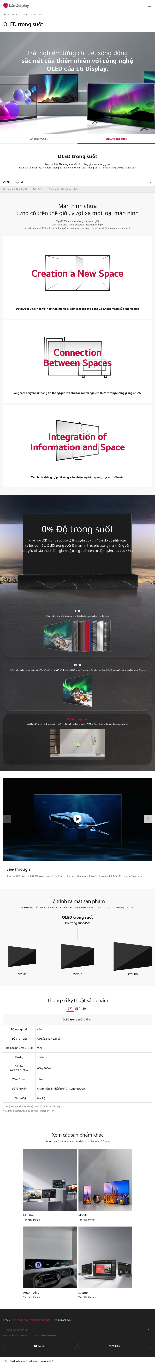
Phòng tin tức (114, 1346)
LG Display (17, 5)
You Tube (39, 1346)
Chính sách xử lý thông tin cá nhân (31, 1319)
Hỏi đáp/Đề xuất (62, 1319)
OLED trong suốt (116, 139)
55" (77, 1008)
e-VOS (6, 1319)
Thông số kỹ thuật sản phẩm (64, 189)
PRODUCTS (12, 14)
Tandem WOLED (38, 139)
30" (85, 1008)
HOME (4, 14)
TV (22, 14)
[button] (148, 819)
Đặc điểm (38, 189)
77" (70, 1008)
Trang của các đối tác (17, 1329)
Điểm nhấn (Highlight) (15, 189)
